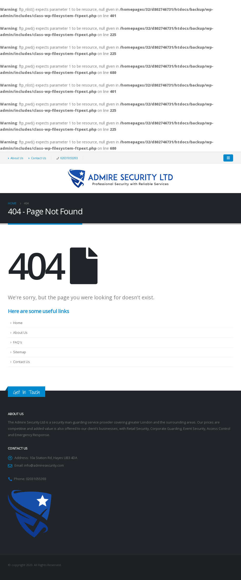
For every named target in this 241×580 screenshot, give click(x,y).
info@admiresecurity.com (44, 465)
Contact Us (37, 158)
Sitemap (19, 352)
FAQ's (17, 342)
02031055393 (69, 158)
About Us (15, 158)
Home (18, 323)
